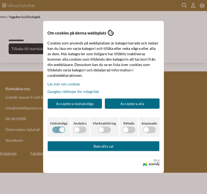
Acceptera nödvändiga (75, 103)
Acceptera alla (132, 103)
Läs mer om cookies (63, 84)
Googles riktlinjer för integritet (73, 91)
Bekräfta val (103, 146)
